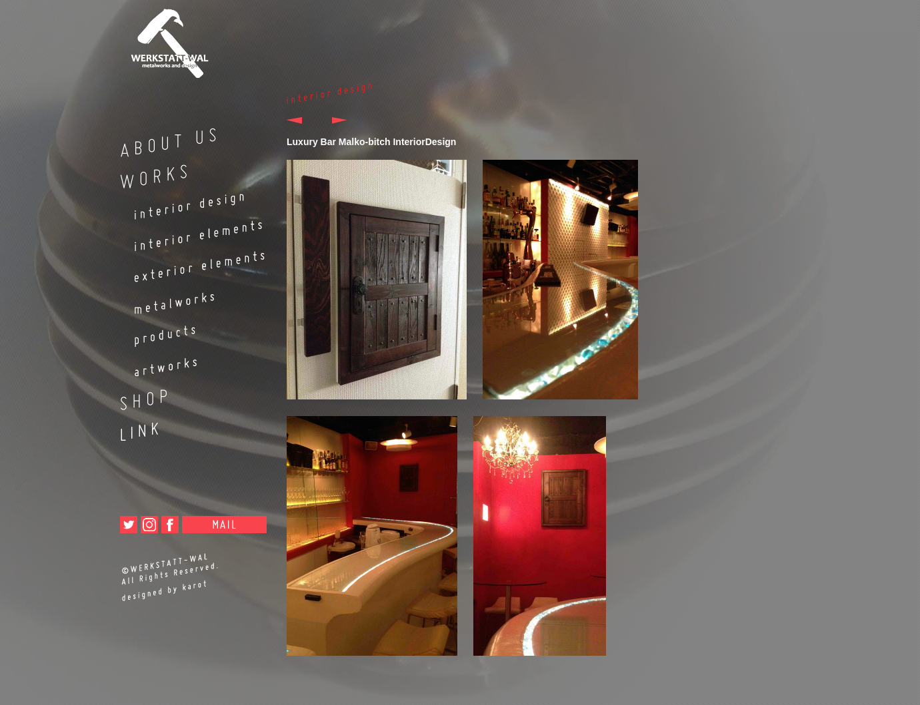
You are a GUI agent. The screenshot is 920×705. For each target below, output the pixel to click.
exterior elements (187, 266)
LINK (187, 425)
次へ (332, 121)
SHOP (187, 394)
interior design (187, 204)
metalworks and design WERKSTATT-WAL (187, 39)
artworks (187, 363)
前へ (302, 121)
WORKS (187, 172)
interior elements (187, 235)
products (187, 331)
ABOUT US (187, 141)
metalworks (187, 298)
